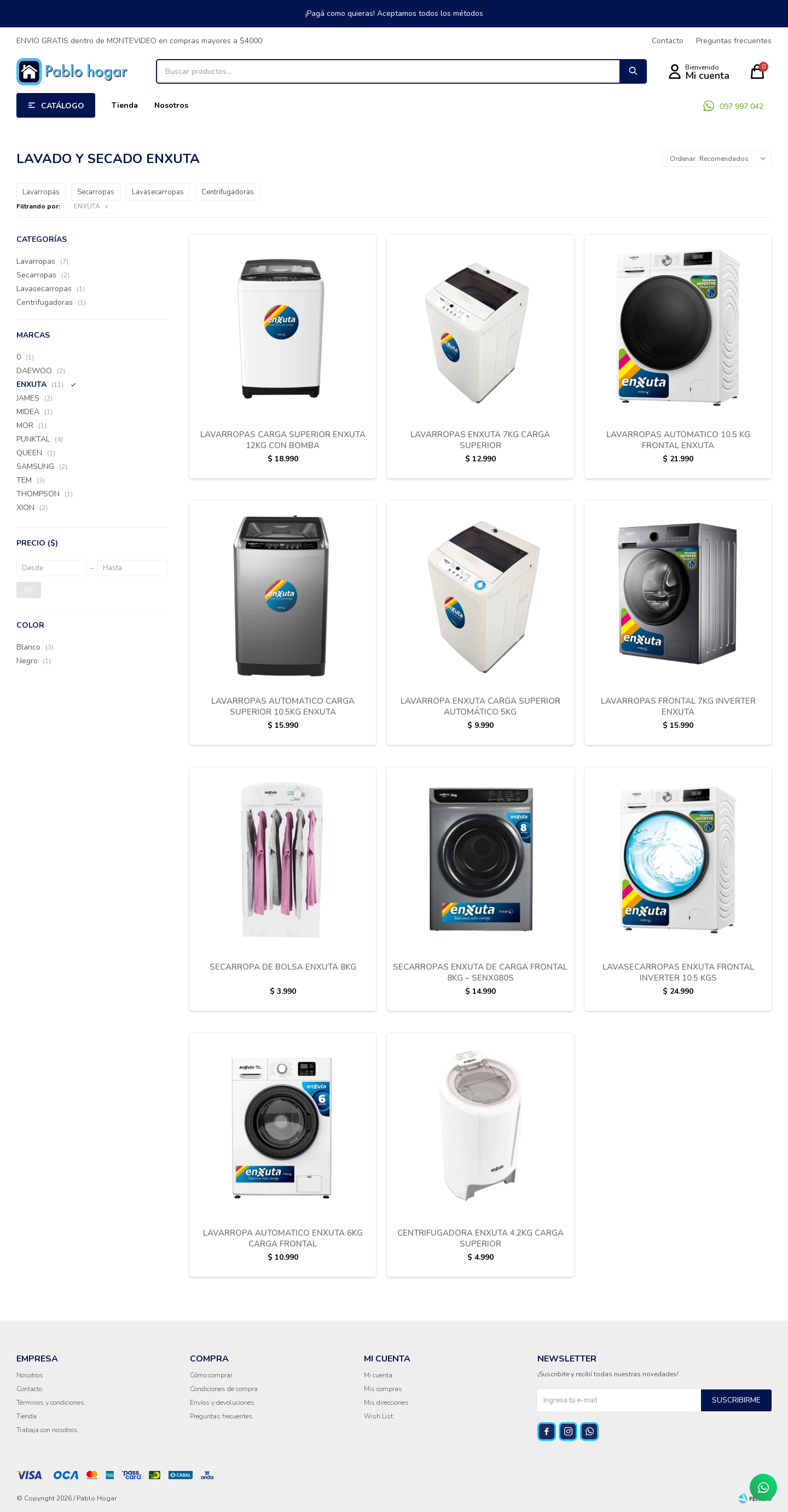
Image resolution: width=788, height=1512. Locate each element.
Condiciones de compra (224, 1388)
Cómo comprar (211, 1375)
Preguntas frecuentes (734, 41)
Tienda (125, 105)
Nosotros (171, 105)
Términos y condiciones (50, 1402)
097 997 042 (741, 106)
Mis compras (383, 1388)
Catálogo (62, 106)
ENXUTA (87, 206)
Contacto (667, 41)
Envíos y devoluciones (222, 1402)
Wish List (378, 1416)
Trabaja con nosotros (47, 1430)
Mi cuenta (378, 1375)
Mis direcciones (386, 1402)
